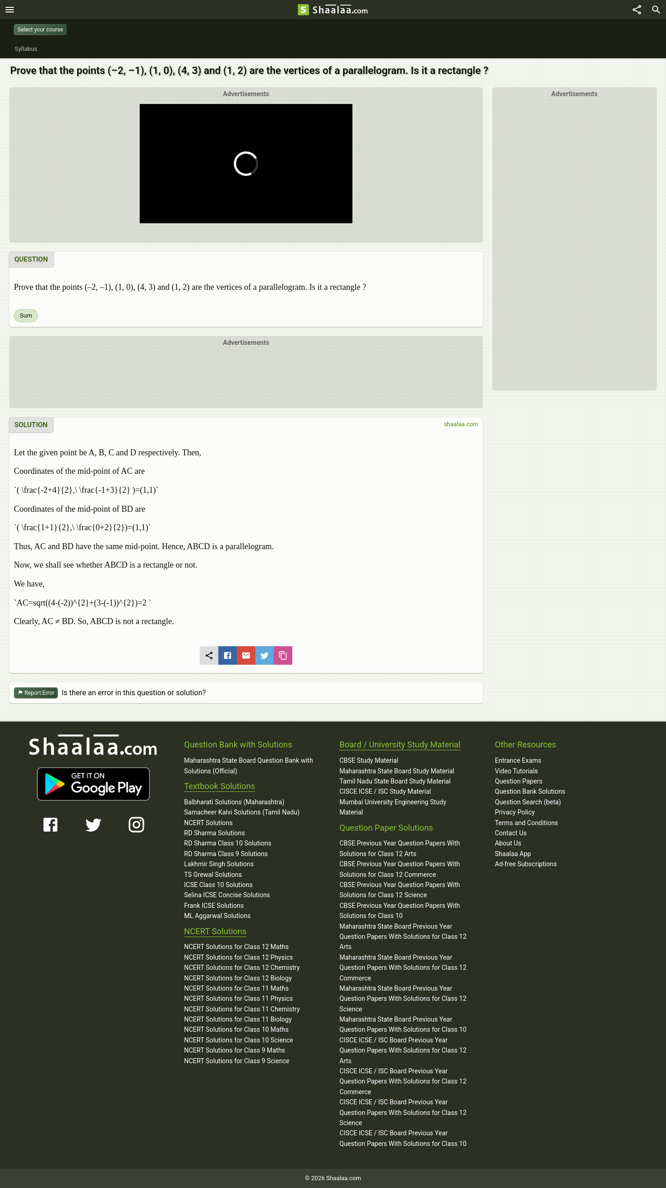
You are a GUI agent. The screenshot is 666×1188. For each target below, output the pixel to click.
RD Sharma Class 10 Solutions (227, 843)
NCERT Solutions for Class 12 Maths (236, 946)
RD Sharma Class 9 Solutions (226, 853)
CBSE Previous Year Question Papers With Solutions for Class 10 (399, 910)
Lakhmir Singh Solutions (219, 864)
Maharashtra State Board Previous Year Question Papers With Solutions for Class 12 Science (403, 999)
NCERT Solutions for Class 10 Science (238, 1040)
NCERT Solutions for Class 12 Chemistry (242, 967)
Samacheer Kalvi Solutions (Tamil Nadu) (242, 812)
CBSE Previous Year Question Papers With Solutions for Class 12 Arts (399, 848)
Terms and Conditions (526, 823)
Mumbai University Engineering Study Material (392, 807)
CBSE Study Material (368, 760)
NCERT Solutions (208, 823)
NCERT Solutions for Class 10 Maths (236, 1029)
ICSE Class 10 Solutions (218, 884)
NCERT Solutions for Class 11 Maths (236, 988)
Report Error (36, 693)
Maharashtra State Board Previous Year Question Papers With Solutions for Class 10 (403, 1024)
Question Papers (519, 781)
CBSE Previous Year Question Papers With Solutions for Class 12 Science (399, 890)
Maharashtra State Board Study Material (396, 771)
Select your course (40, 29)
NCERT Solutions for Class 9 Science (237, 1061)
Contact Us (511, 833)
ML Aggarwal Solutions (217, 915)
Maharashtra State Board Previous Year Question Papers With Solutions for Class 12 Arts (403, 937)
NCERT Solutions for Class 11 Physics (238, 998)
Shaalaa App (513, 853)
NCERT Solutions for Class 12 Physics (238, 957)
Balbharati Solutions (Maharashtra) (234, 802)
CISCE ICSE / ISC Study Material (385, 791)
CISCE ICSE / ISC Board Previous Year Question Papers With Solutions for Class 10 (403, 1138)
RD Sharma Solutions (214, 833)
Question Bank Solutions (530, 791)
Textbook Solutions (219, 786)
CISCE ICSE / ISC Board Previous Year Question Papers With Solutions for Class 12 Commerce (403, 1081)
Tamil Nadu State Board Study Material (394, 781)
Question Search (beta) (528, 802)
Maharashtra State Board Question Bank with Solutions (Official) (248, 765)
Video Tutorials (516, 771)
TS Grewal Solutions (213, 874)
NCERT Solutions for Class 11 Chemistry (242, 1009)
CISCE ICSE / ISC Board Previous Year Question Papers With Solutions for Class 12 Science (403, 1112)
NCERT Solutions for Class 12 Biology (238, 978)
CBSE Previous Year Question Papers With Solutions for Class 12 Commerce (399, 869)
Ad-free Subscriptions (526, 864)
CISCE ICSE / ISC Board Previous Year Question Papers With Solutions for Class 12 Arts (403, 1050)
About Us (508, 843)
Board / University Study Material (400, 744)
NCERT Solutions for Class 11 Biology (238, 1019)
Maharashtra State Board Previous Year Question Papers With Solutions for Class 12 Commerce (403, 968)
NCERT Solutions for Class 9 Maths (234, 1050)
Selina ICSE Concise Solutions (227, 895)
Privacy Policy (515, 812)
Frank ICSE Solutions (214, 905)
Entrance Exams (518, 760)
